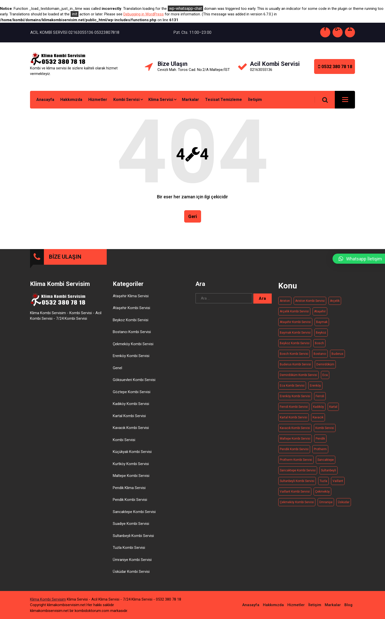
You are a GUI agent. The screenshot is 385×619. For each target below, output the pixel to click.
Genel (117, 368)
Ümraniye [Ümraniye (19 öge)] (326, 502)
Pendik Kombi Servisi (130, 499)
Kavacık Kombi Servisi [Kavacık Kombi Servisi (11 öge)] (295, 428)
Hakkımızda (71, 99)
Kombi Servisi (126, 99)
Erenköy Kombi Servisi (131, 356)
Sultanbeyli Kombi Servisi (133, 535)
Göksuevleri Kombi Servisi (134, 380)
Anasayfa (45, 99)
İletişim (255, 99)
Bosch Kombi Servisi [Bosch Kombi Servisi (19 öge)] (294, 354)
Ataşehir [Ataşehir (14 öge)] (320, 311)
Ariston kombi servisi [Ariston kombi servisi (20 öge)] (310, 301)
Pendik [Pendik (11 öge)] (320, 438)
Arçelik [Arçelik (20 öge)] (335, 301)
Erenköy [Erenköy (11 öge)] (315, 385)
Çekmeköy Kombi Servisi (133, 344)
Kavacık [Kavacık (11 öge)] (318, 417)
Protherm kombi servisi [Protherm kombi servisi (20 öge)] (296, 460)
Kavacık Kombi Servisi (131, 427)
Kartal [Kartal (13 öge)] (333, 407)
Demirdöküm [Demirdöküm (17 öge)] (325, 364)
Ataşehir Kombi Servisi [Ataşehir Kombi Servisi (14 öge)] (295, 322)
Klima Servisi (160, 99)
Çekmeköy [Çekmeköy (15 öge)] (322, 491)
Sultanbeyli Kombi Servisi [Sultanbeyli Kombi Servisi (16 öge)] (297, 481)
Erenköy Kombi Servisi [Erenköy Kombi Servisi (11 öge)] (295, 396)
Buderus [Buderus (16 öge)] (337, 354)
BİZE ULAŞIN (65, 257)
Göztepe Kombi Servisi (131, 392)
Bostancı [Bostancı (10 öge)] (320, 354)
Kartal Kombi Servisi (129, 416)
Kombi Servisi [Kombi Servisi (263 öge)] (324, 428)
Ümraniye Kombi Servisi (132, 559)
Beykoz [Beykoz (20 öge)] (321, 332)
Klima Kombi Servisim (48, 599)
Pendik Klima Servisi (129, 488)
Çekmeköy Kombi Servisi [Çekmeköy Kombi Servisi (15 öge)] (297, 502)
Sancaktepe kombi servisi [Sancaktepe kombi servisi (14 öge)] (298, 470)
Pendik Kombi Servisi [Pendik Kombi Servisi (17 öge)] (294, 449)
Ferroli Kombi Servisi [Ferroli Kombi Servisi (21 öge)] (294, 407)
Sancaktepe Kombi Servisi (134, 511)
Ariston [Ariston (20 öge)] (285, 301)
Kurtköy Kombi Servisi (131, 464)
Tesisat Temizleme (223, 99)
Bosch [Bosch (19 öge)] (319, 343)
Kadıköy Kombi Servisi (131, 403)
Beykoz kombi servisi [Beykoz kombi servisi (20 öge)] (295, 343)
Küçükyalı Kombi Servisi (132, 451)
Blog (348, 605)
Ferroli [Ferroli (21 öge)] (320, 396)
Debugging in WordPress (143, 14)
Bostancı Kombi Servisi (132, 332)
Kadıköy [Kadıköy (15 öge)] (318, 407)
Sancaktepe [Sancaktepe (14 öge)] (325, 460)
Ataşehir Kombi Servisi (131, 308)
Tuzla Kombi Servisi (129, 547)
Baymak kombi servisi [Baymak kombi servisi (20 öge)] (295, 332)
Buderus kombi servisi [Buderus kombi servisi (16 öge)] (295, 364)
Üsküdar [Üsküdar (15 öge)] (343, 502)
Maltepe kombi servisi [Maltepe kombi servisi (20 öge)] (295, 438)
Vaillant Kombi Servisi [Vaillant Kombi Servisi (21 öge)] (295, 491)
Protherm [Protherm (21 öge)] (320, 449)
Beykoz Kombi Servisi (130, 320)
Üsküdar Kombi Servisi (131, 571)
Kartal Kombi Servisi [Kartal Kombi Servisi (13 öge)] (293, 417)
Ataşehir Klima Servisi (131, 296)
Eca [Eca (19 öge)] (325, 375)
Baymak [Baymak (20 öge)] (321, 322)
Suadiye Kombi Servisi (131, 523)
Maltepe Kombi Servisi (131, 475)
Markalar (190, 99)
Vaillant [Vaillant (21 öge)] (338, 481)
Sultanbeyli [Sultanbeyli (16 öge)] (328, 470)
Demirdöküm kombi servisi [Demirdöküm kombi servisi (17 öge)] (298, 375)
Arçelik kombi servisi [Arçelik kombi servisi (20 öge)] (294, 311)
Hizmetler (97, 99)
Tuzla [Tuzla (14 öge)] (323, 481)
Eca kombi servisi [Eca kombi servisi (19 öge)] (292, 385)
